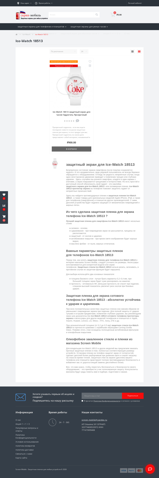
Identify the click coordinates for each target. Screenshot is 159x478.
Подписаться (132, 395)
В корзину (71, 149)
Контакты (22, 40)
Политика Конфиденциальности (106, 401)
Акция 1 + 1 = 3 (23, 424)
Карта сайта (21, 457)
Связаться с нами (24, 453)
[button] (24, 3)
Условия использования (27, 441)
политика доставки (25, 449)
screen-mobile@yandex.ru (94, 420)
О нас (127, 33)
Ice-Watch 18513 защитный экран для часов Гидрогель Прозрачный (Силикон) (71, 115)
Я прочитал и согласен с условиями (112, 401)
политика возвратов (25, 445)
